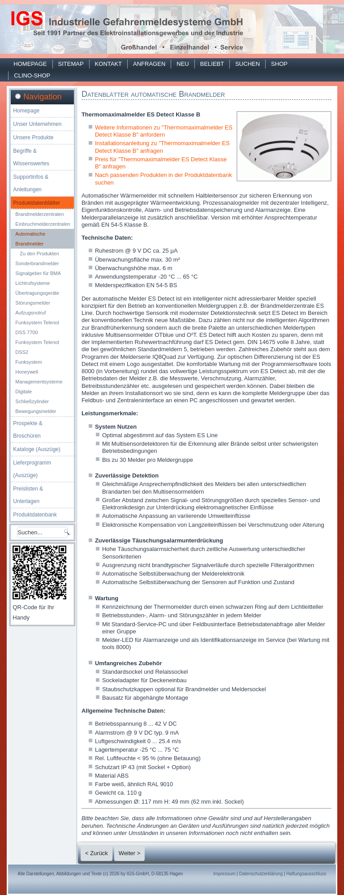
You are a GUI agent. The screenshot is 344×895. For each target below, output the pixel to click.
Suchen (247, 63)
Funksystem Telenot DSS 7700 (37, 327)
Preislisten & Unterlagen (28, 495)
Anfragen (149, 63)
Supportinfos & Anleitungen (30, 183)
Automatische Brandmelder (30, 238)
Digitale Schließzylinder (32, 396)
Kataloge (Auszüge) (36, 449)
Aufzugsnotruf (30, 312)
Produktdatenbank (34, 515)
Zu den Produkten (39, 253)
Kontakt (108, 63)
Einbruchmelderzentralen (42, 224)
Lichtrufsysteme (32, 283)
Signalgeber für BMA (38, 273)
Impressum (224, 873)
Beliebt (212, 63)
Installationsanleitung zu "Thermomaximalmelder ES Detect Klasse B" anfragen (162, 147)
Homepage (30, 63)
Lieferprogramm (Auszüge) (32, 469)
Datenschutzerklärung (261, 873)
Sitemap (71, 63)
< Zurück (96, 853)
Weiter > (130, 853)
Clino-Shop (32, 75)
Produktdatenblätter (36, 203)
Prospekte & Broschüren (27, 429)
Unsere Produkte (33, 137)
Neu (182, 63)
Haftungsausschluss (306, 873)
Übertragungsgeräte (37, 293)
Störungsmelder (32, 303)
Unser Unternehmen (37, 124)
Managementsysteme (38, 381)
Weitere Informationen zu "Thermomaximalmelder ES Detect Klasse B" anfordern (163, 131)
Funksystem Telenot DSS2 (37, 347)
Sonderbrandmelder (37, 263)
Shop (279, 63)
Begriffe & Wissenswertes (31, 157)
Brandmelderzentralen (39, 214)
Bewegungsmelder (35, 411)
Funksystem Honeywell (28, 366)
